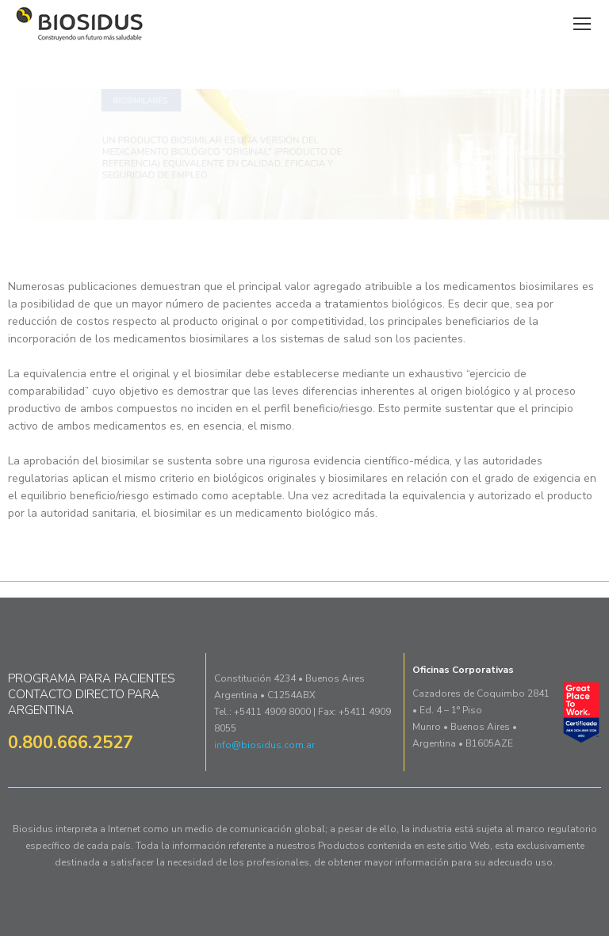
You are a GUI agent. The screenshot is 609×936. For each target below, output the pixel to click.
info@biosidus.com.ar (264, 745)
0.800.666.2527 (70, 743)
